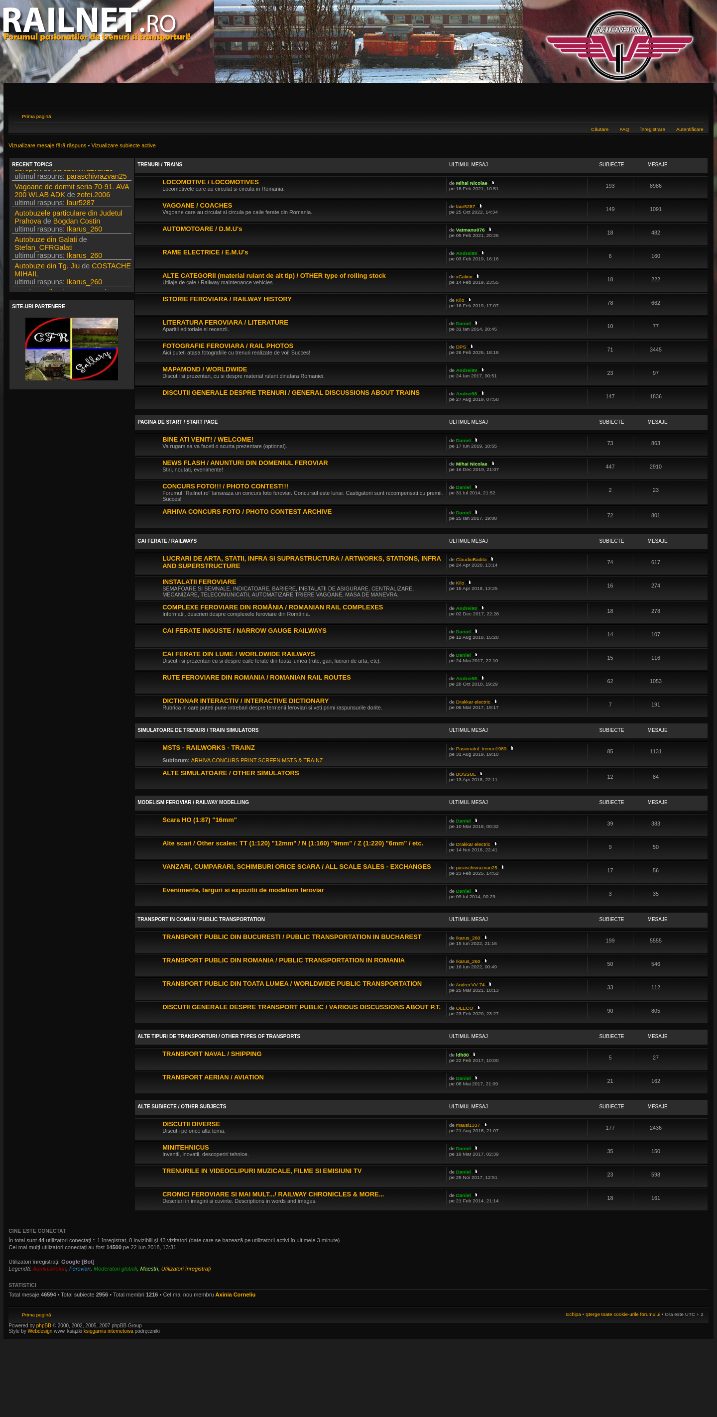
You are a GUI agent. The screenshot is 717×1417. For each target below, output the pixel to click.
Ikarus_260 (84, 262)
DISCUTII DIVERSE (191, 1124)
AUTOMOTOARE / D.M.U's (202, 229)
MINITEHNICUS (185, 1147)
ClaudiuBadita (471, 559)
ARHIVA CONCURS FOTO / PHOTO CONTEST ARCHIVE (247, 511)
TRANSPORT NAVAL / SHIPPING (211, 1054)
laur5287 (81, 236)
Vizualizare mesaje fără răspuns (47, 145)
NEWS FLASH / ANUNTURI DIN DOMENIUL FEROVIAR (245, 463)
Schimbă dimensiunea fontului (696, 115)
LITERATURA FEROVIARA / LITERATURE (225, 322)
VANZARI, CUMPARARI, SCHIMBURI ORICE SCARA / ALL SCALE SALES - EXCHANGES (296, 866)
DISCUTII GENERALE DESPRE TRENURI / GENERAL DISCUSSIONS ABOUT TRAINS (291, 392)
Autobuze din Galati (45, 273)
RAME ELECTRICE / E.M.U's (205, 252)
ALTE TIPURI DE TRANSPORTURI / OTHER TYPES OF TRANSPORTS (218, 1036)
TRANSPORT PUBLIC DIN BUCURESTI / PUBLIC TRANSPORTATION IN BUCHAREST (292, 937)
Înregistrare (652, 129)
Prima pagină (36, 116)
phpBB (43, 1325)
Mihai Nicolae (471, 183)
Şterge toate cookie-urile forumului (623, 1314)
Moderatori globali (115, 1269)
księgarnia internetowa (108, 1331)
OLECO (465, 1008)
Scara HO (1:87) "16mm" (199, 820)
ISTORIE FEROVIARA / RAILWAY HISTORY (227, 299)
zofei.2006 (93, 228)
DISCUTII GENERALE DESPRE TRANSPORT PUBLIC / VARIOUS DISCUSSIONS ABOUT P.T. (301, 1007)
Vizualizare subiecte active (124, 145)
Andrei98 (466, 253)
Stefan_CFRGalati (43, 281)
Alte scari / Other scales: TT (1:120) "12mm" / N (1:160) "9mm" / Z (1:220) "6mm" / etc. (292, 843)
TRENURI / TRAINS (159, 164)
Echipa (573, 1314)
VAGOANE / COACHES (197, 205)
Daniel (463, 323)
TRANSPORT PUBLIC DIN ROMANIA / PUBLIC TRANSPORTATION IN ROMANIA (283, 960)
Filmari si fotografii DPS (51, 175)
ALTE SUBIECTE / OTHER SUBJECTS (181, 1106)
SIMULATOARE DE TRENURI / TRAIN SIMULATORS (197, 730)
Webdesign (41, 1331)
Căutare (599, 129)
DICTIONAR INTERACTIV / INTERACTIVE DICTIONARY (245, 701)
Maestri (149, 1269)
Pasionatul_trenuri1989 (481, 748)
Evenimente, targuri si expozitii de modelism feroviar (243, 890)
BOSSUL (466, 774)
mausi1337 (468, 1125)
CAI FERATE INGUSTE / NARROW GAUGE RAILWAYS (244, 630)
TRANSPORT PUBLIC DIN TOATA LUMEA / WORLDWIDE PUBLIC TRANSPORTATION (292, 983)
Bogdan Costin (76, 254)
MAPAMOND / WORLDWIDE (204, 369)
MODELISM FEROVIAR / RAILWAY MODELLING (193, 802)
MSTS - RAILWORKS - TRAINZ (208, 747)
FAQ (624, 129)
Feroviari (80, 1269)
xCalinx (464, 276)
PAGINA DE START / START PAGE (177, 422)
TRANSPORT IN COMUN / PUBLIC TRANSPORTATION (201, 919)
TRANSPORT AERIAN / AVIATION (213, 1077)
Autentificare (690, 129)
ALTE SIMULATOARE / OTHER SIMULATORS (230, 773)
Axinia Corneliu (236, 1295)
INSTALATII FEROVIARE (199, 582)
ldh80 (462, 1055)
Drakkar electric (473, 702)
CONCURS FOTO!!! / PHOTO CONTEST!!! (225, 486)
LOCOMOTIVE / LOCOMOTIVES (210, 182)
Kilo (460, 300)
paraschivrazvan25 (83, 202)
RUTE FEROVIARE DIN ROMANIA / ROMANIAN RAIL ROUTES (256, 677)
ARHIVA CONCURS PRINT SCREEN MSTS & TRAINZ (257, 760)
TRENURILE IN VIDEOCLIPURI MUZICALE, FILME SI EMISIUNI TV (261, 1171)
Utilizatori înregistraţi (186, 1269)
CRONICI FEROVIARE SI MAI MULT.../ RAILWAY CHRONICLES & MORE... (273, 1194)
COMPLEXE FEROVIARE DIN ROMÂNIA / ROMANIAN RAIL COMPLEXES (272, 607)
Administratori (49, 1269)
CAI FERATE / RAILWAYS (167, 541)
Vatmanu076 (470, 230)
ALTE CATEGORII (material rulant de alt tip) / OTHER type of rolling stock (274, 275)
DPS (109, 175)
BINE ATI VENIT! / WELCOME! (207, 439)
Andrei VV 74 (470, 984)
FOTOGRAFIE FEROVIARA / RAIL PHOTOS (227, 346)
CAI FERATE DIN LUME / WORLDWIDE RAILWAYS (238, 654)
